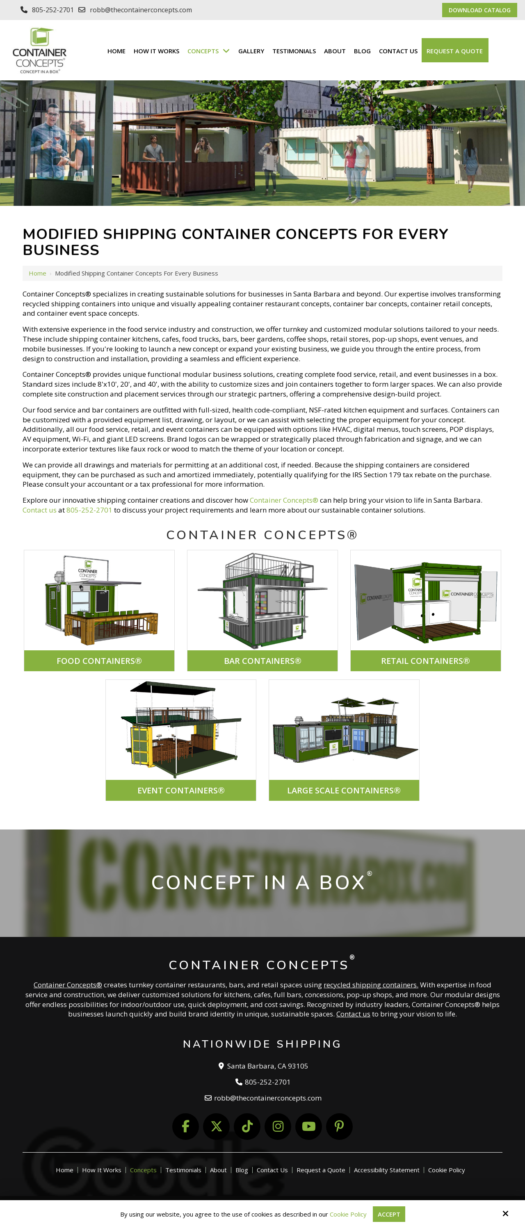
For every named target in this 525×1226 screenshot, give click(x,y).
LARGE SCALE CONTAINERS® (344, 790)
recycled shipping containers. (371, 984)
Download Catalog (480, 10)
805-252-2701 (53, 9)
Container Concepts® (284, 500)
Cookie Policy (348, 1214)
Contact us (40, 510)
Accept (389, 1214)
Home (37, 273)
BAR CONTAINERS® (262, 660)
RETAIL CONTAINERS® (425, 660)
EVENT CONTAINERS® (181, 790)
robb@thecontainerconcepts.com (141, 9)
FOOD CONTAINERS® (99, 660)
